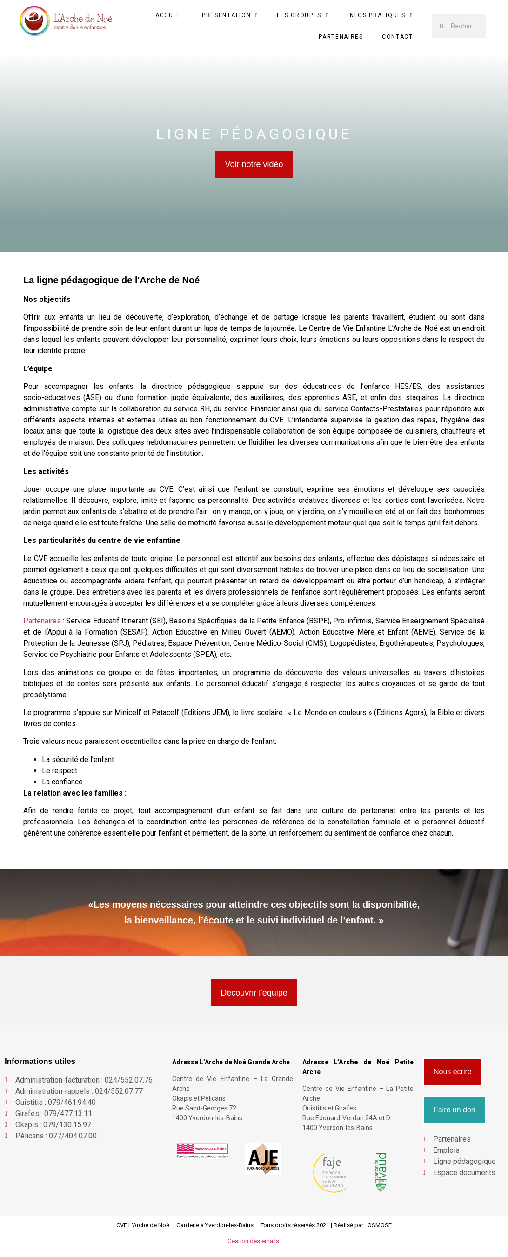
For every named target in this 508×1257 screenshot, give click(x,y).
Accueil (169, 15)
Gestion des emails (254, 1240)
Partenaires (341, 36)
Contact (397, 36)
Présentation (230, 15)
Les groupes (303, 15)
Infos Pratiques (380, 15)
